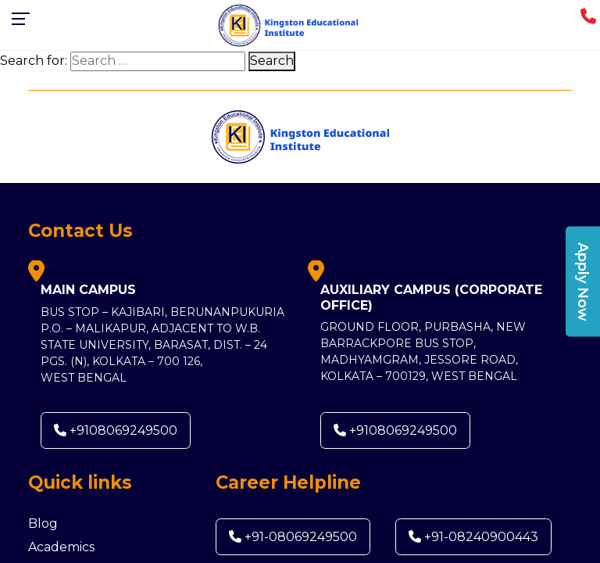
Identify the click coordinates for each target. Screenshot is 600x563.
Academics (61, 547)
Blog (43, 523)
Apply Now (582, 281)
